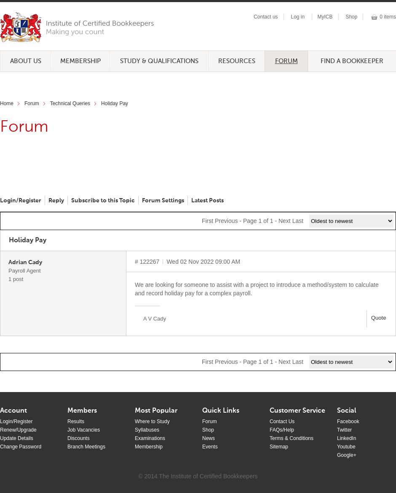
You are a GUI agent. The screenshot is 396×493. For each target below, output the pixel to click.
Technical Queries (70, 103)
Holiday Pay (114, 103)
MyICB (325, 17)
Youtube (346, 447)
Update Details (16, 438)
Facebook (348, 421)
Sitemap (279, 447)
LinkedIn (346, 438)
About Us (25, 61)
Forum (286, 61)
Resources (236, 61)
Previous (226, 220)
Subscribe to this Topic (103, 201)
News (208, 438)
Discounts (78, 438)
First (207, 220)
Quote (378, 318)
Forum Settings (163, 201)
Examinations (150, 438)
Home (6, 103)
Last (297, 220)
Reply (56, 201)
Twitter (344, 430)
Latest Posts (207, 201)
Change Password (20, 447)
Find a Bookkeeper (352, 61)
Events (210, 447)
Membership (80, 61)
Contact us (266, 17)
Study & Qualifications (159, 61)
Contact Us (282, 421)
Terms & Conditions (291, 438)
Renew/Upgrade (18, 430)
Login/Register (20, 201)
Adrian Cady (25, 262)
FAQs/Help (282, 430)
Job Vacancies (83, 430)
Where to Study (152, 421)
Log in (298, 17)
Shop (351, 17)
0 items (388, 17)
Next (284, 220)
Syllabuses (147, 430)
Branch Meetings (86, 447)
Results (75, 421)
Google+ (346, 455)
